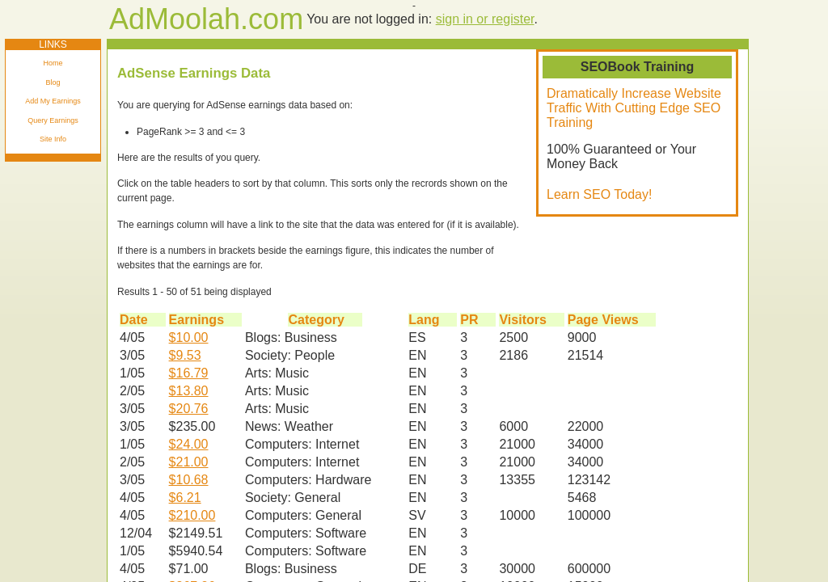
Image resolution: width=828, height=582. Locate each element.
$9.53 (185, 355)
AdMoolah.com (206, 19)
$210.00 (192, 515)
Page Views (612, 320)
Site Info (53, 139)
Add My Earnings (53, 101)
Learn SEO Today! (599, 194)
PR (478, 320)
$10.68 (189, 480)
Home (52, 63)
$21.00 (189, 462)
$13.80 (189, 391)
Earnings (205, 320)
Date (143, 320)
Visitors (531, 320)
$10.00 (189, 337)
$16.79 (189, 373)
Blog (52, 82)
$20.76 (189, 408)
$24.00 (189, 444)
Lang (432, 320)
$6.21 (185, 497)
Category (324, 320)
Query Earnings (52, 120)
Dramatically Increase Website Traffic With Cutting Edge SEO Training (634, 107)
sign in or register (485, 19)
